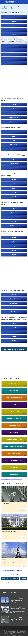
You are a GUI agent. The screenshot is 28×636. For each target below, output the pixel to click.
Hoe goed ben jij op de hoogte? (8, 562)
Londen (14, 237)
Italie (14, 140)
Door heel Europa (14, 131)
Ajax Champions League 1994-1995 (14, 446)
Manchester (14, 250)
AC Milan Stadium (14, 303)
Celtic (14, 25)
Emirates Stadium (14, 298)
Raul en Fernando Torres (14, 117)
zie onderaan (19, 635)
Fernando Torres (14, 121)
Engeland (14, 136)
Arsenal (14, 167)
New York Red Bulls (14, 163)
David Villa (14, 104)
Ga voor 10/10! (5, 506)
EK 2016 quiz (14, 390)
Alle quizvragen (14, 474)
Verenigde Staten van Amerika (9, 531)
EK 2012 (14, 404)
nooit (14, 63)
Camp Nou (14, 307)
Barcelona (14, 336)
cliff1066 (20, 607)
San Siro (14, 294)
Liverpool (14, 21)
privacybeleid (11, 633)
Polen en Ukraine (14, 144)
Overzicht (24, 476)
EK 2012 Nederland (14, 411)
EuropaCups (14, 467)
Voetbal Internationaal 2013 (14, 397)
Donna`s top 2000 (6, 503)
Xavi (14, 113)
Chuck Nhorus (21, 598)
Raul (14, 108)
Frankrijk (4, 559)
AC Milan (14, 221)
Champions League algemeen (14, 439)
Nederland (14, 183)
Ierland (14, 196)
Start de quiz (23, 385)
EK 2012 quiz (14, 432)
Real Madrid (14, 212)
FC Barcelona (14, 217)
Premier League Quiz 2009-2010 (14, 460)
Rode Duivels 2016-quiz (14, 383)
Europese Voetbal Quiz (14, 453)
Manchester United (14, 16)
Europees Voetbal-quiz (14, 425)
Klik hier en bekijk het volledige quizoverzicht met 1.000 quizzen (14, 582)
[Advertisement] (13, 82)
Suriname (14, 192)
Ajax (14, 29)
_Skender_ (20, 617)
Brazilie (14, 179)
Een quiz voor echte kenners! (8, 534)
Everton (14, 254)
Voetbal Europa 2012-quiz (14, 418)
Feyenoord (14, 34)
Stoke (14, 241)
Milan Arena (14, 311)
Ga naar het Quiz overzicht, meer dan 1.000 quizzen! (11, 479)
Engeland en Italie (14, 149)
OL (14, 159)
